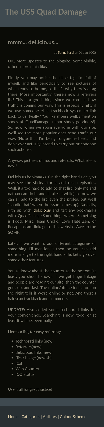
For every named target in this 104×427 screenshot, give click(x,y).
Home (13, 416)
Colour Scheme (73, 416)
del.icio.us (42, 210)
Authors (50, 416)
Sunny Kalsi (66, 52)
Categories (30, 416)
